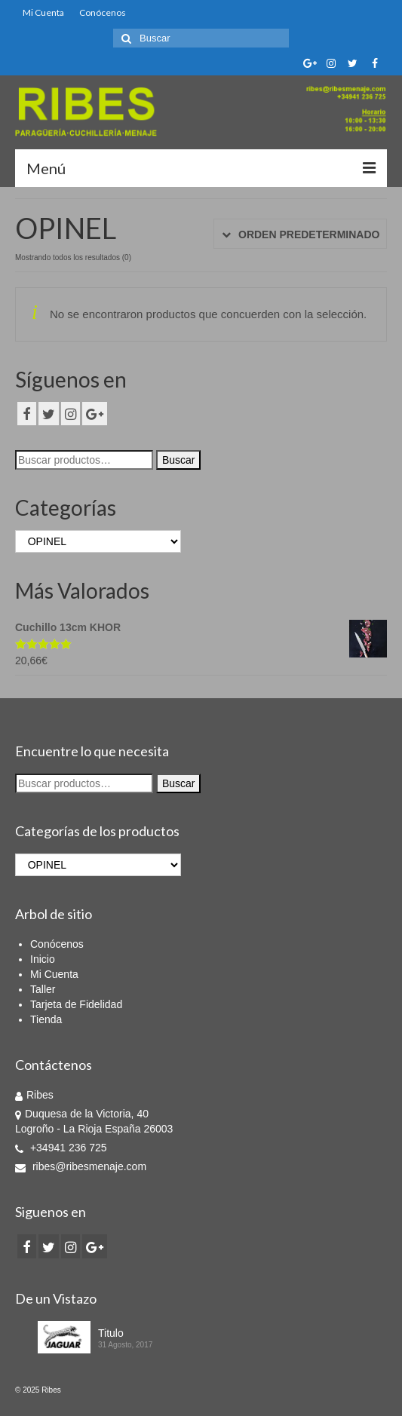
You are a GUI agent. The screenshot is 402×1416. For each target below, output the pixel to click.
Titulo (111, 1333)
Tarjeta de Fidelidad (76, 1004)
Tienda (46, 1019)
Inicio (42, 959)
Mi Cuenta (43, 12)
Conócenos (102, 12)
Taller (42, 989)
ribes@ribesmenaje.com (80, 1166)
